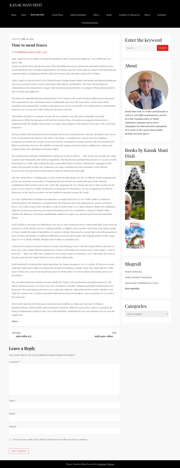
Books (111, 14)
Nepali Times (59, 14)
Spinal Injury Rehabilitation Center (142, 283)
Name (12, 400)
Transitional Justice (90, 22)
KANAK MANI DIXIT (26, 4)
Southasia (163, 14)
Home (14, 14)
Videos (148, 14)
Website (12, 426)
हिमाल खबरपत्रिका (39, 14)
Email (12, 413)
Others (97, 14)
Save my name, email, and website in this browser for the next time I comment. (50, 439)
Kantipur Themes (106, 464)
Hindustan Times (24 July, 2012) (32, 51)
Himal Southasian (79, 14)
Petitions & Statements (129, 14)
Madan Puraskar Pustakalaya (138, 277)
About (23, 14)
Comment (14, 361)
